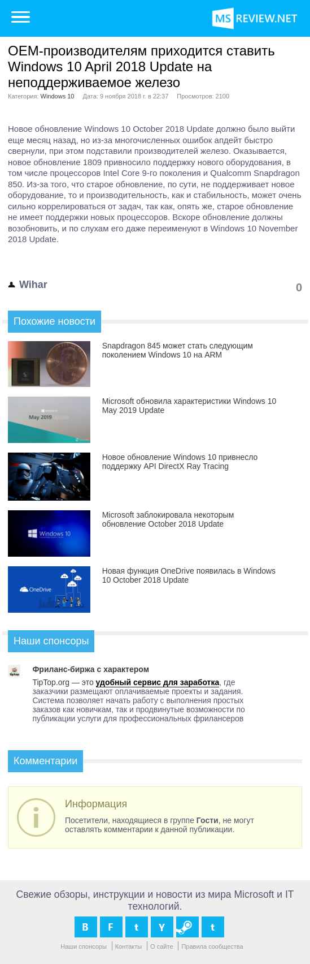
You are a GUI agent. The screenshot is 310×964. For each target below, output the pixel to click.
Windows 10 (58, 96)
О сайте (161, 946)
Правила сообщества (212, 946)
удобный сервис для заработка (158, 682)
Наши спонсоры (83, 946)
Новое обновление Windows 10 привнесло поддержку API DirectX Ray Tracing (180, 462)
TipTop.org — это (63, 682)
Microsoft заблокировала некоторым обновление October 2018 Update (168, 519)
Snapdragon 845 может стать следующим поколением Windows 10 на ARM (177, 350)
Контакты (128, 946)
